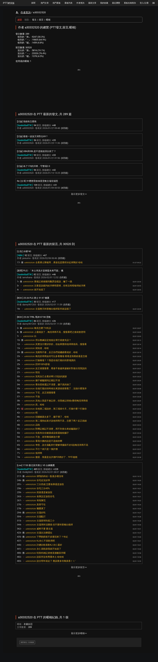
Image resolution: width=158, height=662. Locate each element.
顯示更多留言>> (79, 567)
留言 (41, 19)
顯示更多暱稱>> (79, 633)
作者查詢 (26, 12)
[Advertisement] (79, 88)
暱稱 (48, 19)
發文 (34, 19)
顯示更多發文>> (79, 194)
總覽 (19, 19)
